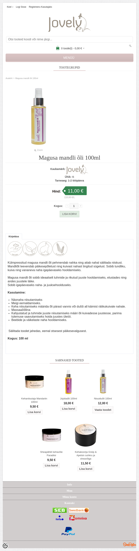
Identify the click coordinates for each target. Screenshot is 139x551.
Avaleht (9, 78)
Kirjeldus (14, 236)
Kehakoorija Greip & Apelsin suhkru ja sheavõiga (86, 455)
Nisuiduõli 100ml (103, 398)
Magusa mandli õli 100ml (26, 78)
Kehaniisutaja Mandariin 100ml (34, 400)
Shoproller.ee (129, 544)
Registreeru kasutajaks (40, 7)
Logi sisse (21, 7)
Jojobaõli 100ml (68, 398)
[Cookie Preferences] (5, 545)
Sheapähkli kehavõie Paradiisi (51, 454)
